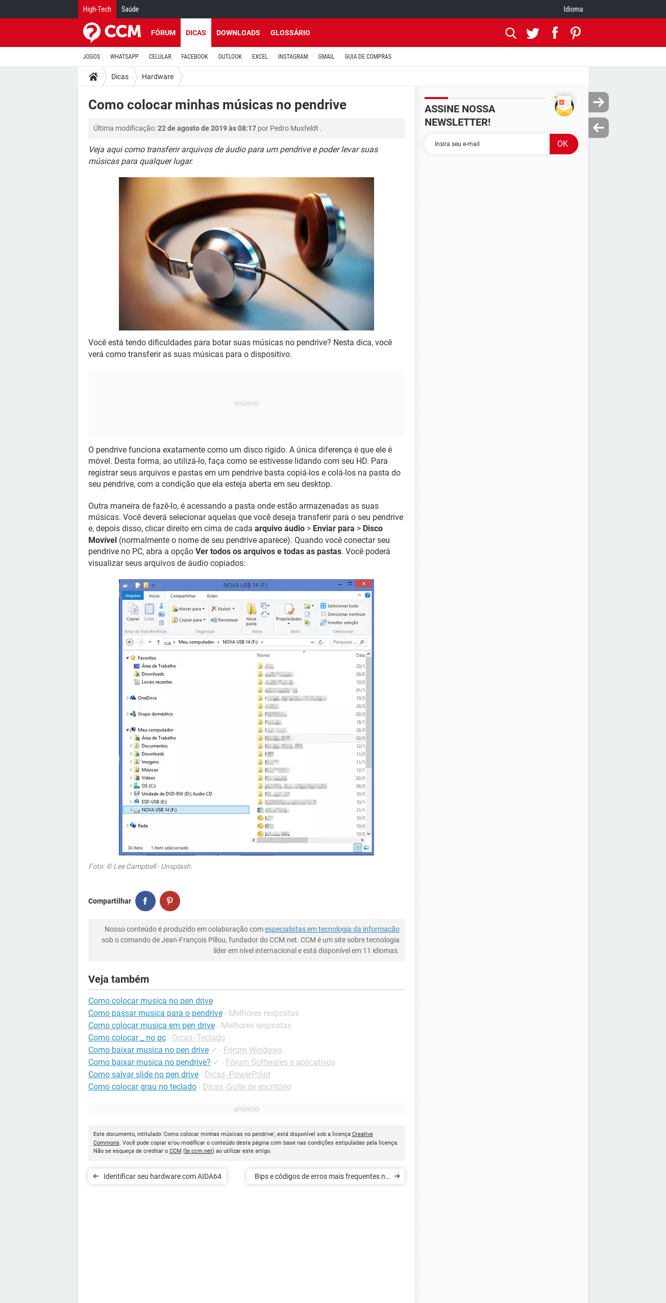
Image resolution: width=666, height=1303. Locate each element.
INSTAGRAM (293, 56)
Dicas (196, 33)
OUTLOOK (230, 56)
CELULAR (160, 56)
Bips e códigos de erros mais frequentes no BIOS (322, 1178)
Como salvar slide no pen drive (143, 1074)
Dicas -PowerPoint (237, 1074)
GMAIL (326, 56)
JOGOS (92, 56)
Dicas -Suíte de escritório (247, 1087)
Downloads (238, 33)
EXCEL (260, 56)
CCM (175, 1151)
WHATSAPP (124, 56)
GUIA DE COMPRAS (368, 56)
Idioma (573, 9)
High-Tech (97, 9)
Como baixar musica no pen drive (148, 1050)
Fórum (163, 33)
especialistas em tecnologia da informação (332, 929)
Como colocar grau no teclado (142, 1087)
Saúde (130, 9)
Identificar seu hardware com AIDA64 (162, 1176)
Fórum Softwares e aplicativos (280, 1062)
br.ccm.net (198, 1151)
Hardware (158, 77)
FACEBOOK (195, 56)
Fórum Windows (253, 1050)
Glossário (290, 33)
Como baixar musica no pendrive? (149, 1062)
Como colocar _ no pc (127, 1038)
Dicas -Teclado (198, 1038)
